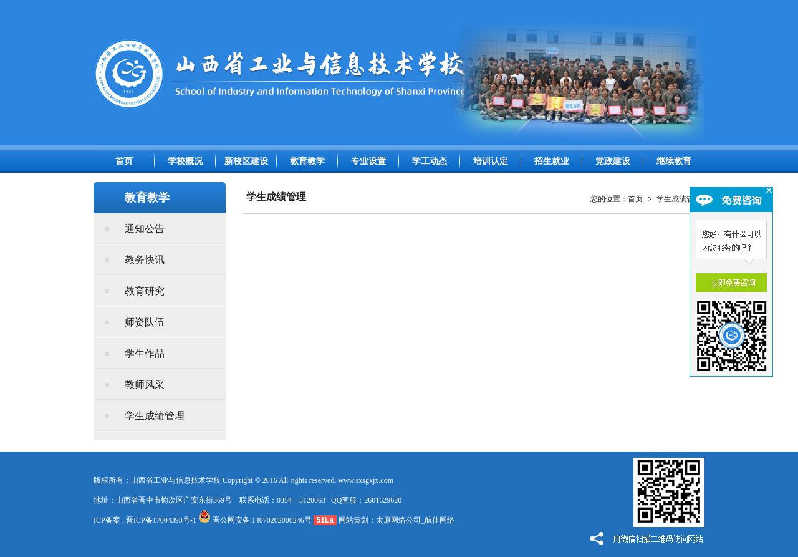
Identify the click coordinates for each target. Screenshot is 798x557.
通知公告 (145, 228)
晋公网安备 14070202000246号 (255, 520)
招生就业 (551, 161)
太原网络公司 (398, 520)
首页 (124, 161)
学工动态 (429, 161)
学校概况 (185, 161)
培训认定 (490, 161)
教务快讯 (145, 259)
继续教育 (673, 161)
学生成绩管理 (155, 415)
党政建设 (612, 161)
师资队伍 (145, 322)
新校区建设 (246, 161)
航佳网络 (439, 520)
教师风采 (145, 384)
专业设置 (368, 161)
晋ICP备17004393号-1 (161, 520)
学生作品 (145, 353)
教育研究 (145, 291)
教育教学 (307, 161)
